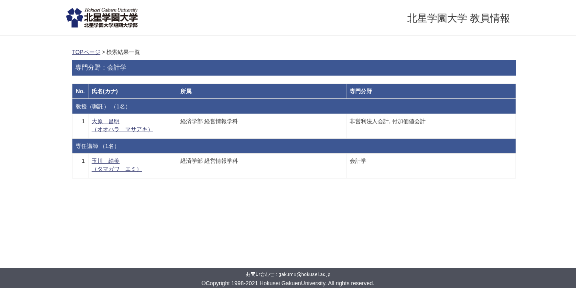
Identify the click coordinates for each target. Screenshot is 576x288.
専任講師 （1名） (98, 146)
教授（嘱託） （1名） (103, 106)
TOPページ (86, 52)
